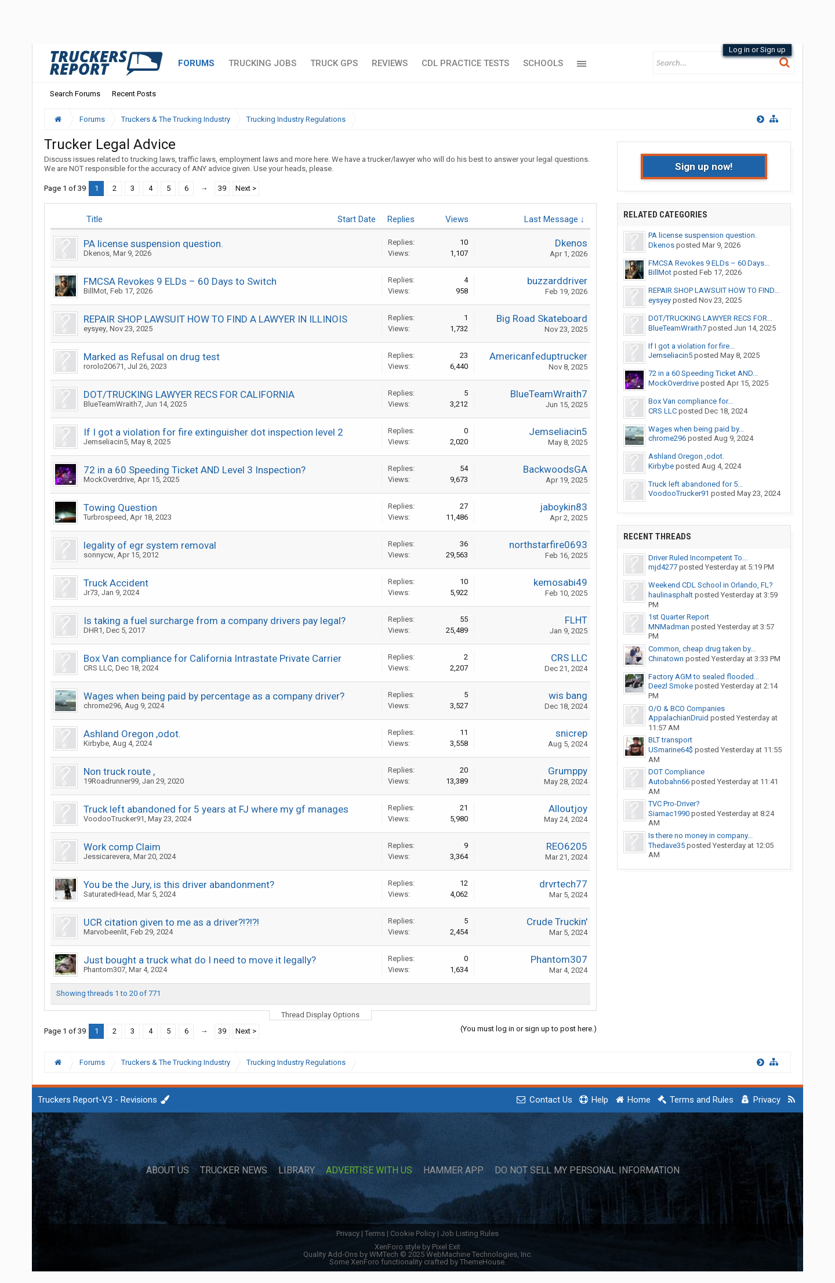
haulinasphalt (670, 594)
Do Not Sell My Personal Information (587, 1170)
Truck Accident (116, 583)
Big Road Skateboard (541, 318)
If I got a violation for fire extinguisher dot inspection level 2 (213, 432)
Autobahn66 (668, 781)
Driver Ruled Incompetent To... (697, 557)
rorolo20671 (104, 366)
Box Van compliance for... (690, 401)
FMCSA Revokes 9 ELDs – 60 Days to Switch (180, 281)
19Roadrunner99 (111, 781)
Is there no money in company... (700, 835)
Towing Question (120, 507)
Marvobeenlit (105, 931)
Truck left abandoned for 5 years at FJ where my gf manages (216, 809)
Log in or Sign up (757, 49)
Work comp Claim (122, 847)
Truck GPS (334, 63)
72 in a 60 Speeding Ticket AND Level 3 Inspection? (195, 470)
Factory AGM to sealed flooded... (703, 676)
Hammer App (453, 1170)
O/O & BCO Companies (686, 708)
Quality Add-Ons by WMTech (417, 1254)
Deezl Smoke (670, 686)
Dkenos (97, 253)
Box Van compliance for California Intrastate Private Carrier (213, 658)
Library (296, 1170)
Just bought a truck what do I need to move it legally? (200, 960)
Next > (245, 188)
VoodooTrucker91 (114, 818)
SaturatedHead (109, 894)
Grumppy (567, 771)
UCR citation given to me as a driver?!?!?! (171, 922)
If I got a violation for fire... (691, 346)
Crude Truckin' (557, 921)
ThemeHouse (482, 1261)
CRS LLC (98, 668)
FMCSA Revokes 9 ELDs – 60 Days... (708, 263)
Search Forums (75, 93)
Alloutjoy (568, 808)
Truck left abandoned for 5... (695, 484)
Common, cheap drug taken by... (702, 648)
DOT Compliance (676, 771)
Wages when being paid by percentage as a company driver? (214, 696)
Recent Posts (134, 93)
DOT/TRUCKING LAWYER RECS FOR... (710, 318)
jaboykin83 (563, 507)
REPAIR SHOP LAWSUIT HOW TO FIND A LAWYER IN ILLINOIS (215, 319)
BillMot (95, 291)
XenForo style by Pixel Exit (417, 1246)
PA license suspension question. (153, 243)
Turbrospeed (105, 517)
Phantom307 (104, 969)
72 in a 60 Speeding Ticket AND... (703, 373)
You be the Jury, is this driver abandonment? (179, 884)
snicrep (571, 733)
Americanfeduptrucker (538, 356)
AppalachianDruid (678, 717)
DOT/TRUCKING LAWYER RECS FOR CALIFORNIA (189, 394)
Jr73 (91, 592)
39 (222, 188)
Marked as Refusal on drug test (152, 357)
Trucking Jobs (262, 63)
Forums (196, 63)
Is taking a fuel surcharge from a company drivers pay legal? (215, 620)
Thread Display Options (320, 1014)
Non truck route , (119, 771)
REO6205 (566, 846)
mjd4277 (662, 567)
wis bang (568, 695)
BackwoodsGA (555, 469)
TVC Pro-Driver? (674, 803)
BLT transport (670, 739)
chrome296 (102, 705)
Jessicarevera (107, 856)
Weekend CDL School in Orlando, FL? (710, 585)
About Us (167, 1170)
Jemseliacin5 (106, 441)
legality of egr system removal (150, 545)
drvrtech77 (563, 884)
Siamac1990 (668, 813)
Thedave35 (666, 845)
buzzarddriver (557, 281)
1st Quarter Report (678, 616)
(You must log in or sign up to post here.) (528, 1028)
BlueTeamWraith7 (112, 404)
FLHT (576, 620)
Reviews (390, 63)
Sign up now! (704, 166)
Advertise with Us (369, 1170)
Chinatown (666, 658)
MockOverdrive (109, 479)
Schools (543, 63)
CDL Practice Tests (465, 63)
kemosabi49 (560, 582)
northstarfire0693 (548, 544)
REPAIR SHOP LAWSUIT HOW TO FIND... (713, 290)
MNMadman (668, 626)
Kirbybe (96, 743)
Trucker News (233, 1170)
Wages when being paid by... (696, 429)
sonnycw (99, 554)
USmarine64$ (670, 749)
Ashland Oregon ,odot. (132, 734)
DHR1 (93, 630)
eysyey (95, 328)
